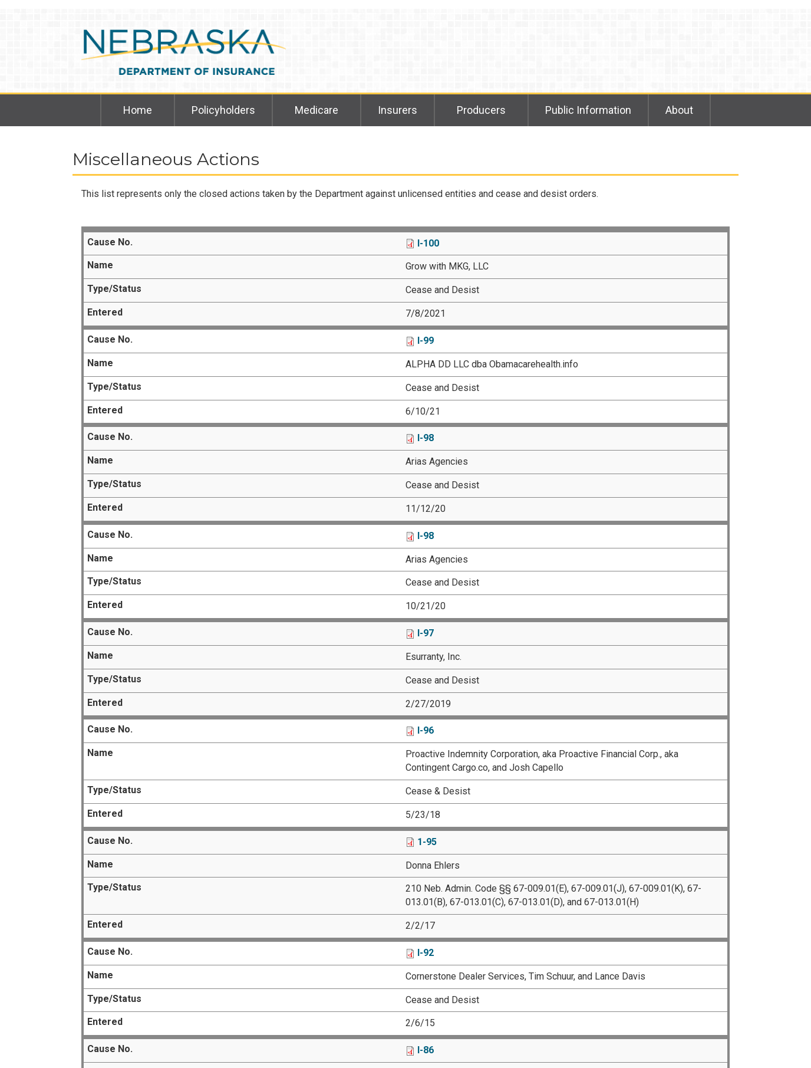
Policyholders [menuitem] (223, 110)
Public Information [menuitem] (588, 110)
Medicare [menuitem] (316, 110)
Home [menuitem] (137, 110)
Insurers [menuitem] (397, 110)
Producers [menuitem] (481, 110)
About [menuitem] (679, 110)
